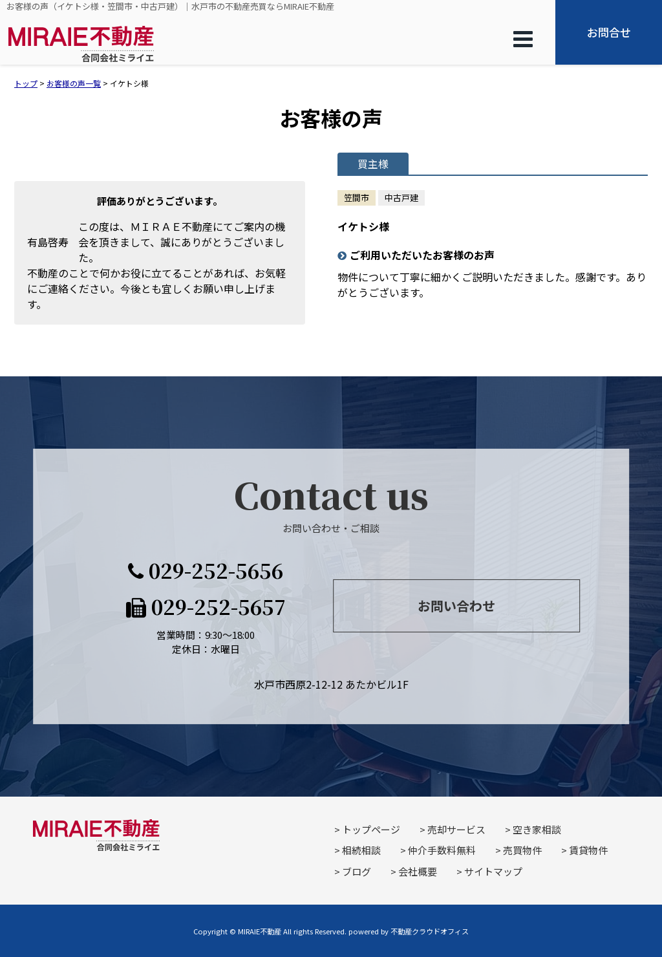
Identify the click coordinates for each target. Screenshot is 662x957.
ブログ (356, 871)
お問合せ (609, 32)
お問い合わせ (456, 605)
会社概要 (417, 871)
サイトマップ (493, 871)
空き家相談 (537, 829)
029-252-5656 (205, 569)
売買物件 (522, 850)
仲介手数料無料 (442, 850)
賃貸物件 (588, 850)
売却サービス (456, 829)
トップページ (371, 829)
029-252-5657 (206, 606)
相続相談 (361, 850)
